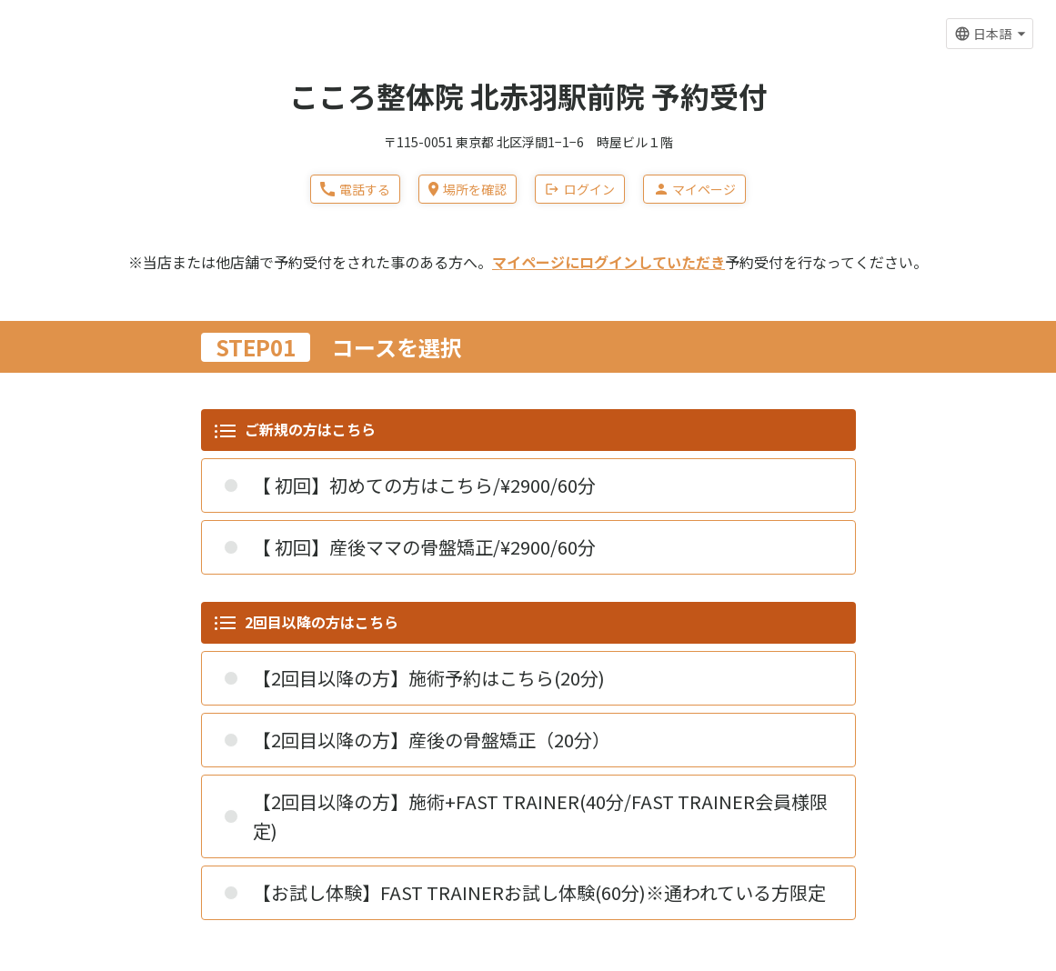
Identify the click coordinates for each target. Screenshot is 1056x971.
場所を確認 (467, 189)
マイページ (694, 189)
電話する (355, 189)
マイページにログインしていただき (608, 262)
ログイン (580, 189)
